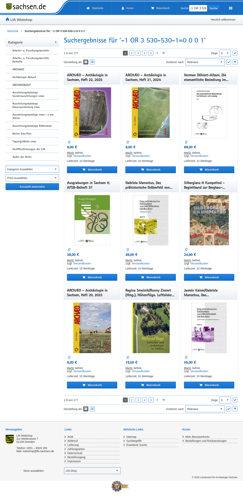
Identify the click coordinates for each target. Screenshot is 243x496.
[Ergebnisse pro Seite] (225, 53)
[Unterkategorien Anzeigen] (8, 50)
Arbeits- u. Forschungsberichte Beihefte (30, 59)
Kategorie (15, 42)
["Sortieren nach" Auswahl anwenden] (228, 62)
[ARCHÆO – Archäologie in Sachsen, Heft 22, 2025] (92, 112)
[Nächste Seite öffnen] (157, 53)
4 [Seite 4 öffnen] (144, 53)
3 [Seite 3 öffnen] (138, 53)
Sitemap (131, 436)
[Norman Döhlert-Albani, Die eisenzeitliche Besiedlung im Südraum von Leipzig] (209, 112)
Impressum (74, 461)
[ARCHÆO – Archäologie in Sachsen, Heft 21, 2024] (150, 112)
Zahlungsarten (76, 449)
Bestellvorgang (76, 457)
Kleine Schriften (21, 133)
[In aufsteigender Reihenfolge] (235, 62)
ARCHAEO (18, 69)
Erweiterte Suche (136, 444)
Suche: (185, 8)
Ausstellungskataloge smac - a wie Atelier (33, 116)
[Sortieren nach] (205, 62)
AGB (70, 436)
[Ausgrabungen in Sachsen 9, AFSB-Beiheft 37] (92, 220)
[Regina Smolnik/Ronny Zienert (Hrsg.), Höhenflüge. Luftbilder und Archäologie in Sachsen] (150, 328)
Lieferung (73, 444)
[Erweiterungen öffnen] (230, 8)
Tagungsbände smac (24, 141)
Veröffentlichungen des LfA (28, 149)
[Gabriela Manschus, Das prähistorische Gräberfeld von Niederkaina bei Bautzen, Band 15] (150, 220)
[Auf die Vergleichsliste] (69, 142)
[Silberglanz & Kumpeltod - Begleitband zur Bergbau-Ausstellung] (209, 220)
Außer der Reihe (22, 157)
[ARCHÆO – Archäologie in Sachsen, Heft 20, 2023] (92, 328)
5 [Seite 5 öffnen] (151, 53)
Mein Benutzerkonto (197, 436)
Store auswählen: (33, 470)
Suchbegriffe (133, 440)
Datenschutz (74, 453)
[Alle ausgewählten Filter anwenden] (32, 186)
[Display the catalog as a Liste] (92, 62)
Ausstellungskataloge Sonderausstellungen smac (28, 94)
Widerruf (72, 440)
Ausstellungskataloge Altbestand (32, 126)
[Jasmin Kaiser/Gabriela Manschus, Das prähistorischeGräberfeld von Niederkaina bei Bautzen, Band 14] (209, 328)
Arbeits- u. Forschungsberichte (30, 50)
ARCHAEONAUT (21, 85)
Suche (213, 8)
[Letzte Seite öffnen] (163, 53)
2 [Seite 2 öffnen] (132, 53)
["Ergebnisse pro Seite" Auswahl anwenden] (235, 53)
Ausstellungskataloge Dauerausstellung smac (26, 105)
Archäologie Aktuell (24, 77)
